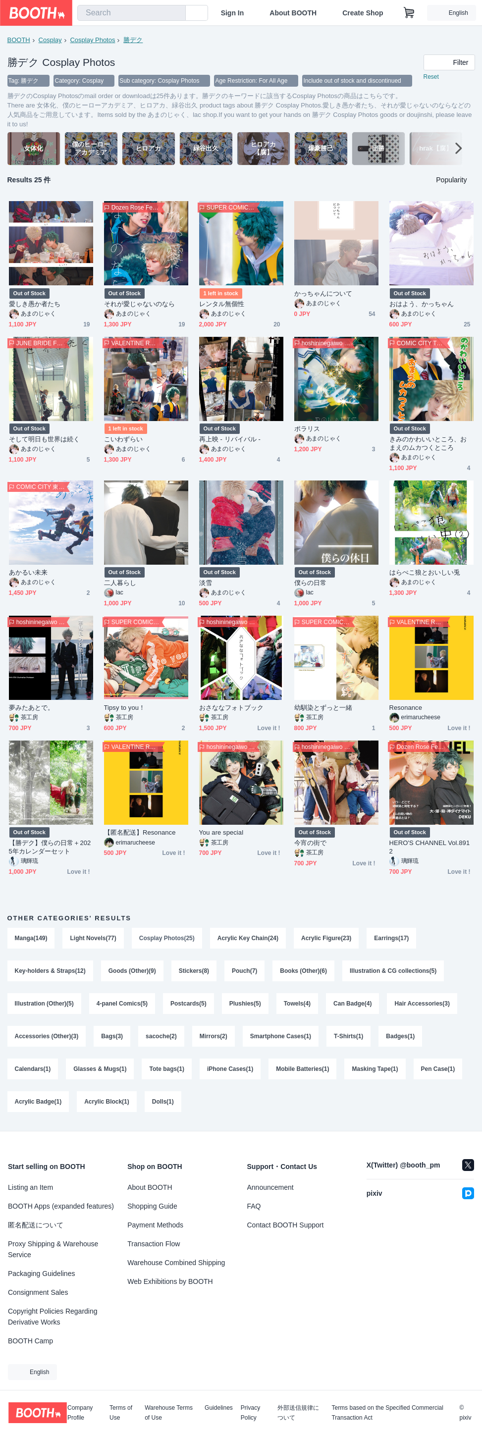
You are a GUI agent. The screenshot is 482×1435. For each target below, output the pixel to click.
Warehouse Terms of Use (169, 1413)
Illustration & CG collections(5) (393, 971)
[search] (176, 13)
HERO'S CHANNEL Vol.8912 (429, 847)
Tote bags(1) (167, 1069)
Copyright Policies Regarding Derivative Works (53, 1316)
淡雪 (205, 583)
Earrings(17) (392, 938)
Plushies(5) (245, 1004)
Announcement (270, 1187)
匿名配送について (35, 1225)
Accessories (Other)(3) (47, 1036)
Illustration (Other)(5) (44, 1004)
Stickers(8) (194, 971)
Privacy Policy (250, 1413)
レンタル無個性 (222, 304)
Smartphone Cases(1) (280, 1036)
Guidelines (219, 1408)
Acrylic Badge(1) (38, 1102)
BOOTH (18, 40)
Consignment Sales (38, 1292)
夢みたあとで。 (31, 708)
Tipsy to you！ (125, 708)
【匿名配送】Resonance (140, 833)
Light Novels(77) (93, 938)
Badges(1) (400, 1036)
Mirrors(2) (213, 1036)
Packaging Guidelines (41, 1273)
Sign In (232, 12)
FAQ (254, 1206)
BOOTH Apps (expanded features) (61, 1206)
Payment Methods (155, 1225)
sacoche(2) (161, 1036)
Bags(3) (112, 1036)
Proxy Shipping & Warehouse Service (53, 1249)
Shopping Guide (152, 1206)
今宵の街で (310, 843)
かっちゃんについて (323, 294)
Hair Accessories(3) (422, 1004)
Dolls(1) (163, 1102)
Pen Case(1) (438, 1069)
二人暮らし (120, 583)
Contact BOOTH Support (285, 1225)
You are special (221, 833)
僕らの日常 (310, 583)
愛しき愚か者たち (35, 304)
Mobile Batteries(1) (302, 1069)
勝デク (133, 40)
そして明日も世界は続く (44, 439)
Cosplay (50, 40)
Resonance (406, 708)
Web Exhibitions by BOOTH (170, 1281)
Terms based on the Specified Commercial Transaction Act (387, 1413)
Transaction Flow (153, 1244)
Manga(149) (31, 938)
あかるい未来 (28, 573)
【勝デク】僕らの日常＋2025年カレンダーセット (50, 847)
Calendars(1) (33, 1069)
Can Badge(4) (352, 1004)
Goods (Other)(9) (132, 971)
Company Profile (80, 1413)
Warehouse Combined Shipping (176, 1263)
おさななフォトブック (231, 708)
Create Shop (362, 12)
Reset (431, 77)
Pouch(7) (244, 971)
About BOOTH (293, 12)
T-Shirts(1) (348, 1036)
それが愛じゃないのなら (139, 304)
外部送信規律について (298, 1413)
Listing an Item (30, 1187)
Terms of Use (120, 1413)
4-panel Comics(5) (122, 1004)
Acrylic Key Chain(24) (247, 938)
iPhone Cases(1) (230, 1069)
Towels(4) (297, 1004)
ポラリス (307, 429)
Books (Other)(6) (303, 971)
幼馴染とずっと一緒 (323, 708)
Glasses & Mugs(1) (99, 1069)
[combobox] (131, 13)
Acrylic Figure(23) (326, 938)
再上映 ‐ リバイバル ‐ (230, 439)
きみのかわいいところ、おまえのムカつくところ (428, 444)
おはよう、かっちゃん (421, 304)
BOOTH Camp (30, 1341)
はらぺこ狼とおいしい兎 (425, 573)
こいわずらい (123, 439)
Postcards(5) (188, 1004)
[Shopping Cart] (409, 13)
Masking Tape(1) (375, 1069)
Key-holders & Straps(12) (50, 971)
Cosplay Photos (92, 40)
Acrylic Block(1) (106, 1102)
